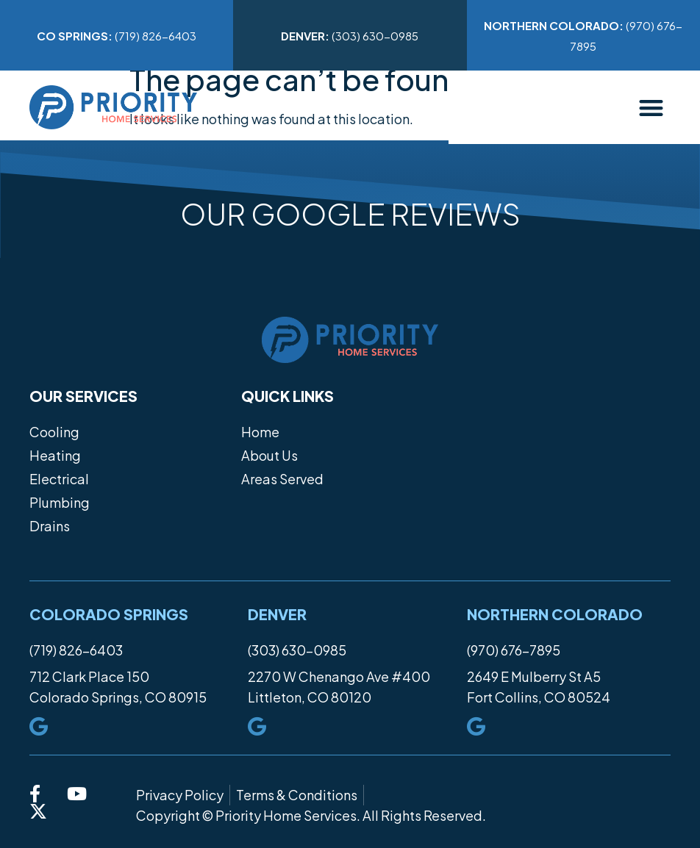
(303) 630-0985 (349, 36)
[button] (651, 107)
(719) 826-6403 (116, 36)
